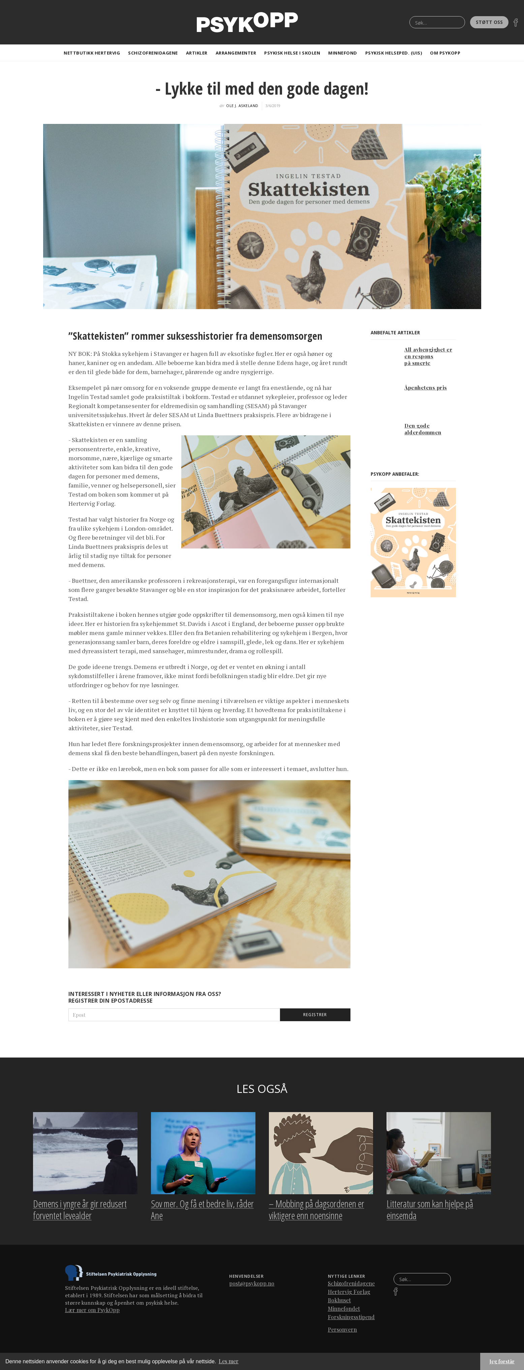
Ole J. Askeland (242, 105)
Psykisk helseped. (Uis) (393, 53)
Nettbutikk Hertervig (92, 53)
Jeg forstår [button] (502, 1361)
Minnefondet (344, 1310)
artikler (197, 53)
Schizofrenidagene (153, 53)
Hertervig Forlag (349, 1293)
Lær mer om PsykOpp (92, 1312)
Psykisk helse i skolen (292, 53)
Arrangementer (236, 53)
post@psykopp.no (252, 1285)
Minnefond (342, 53)
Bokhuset (339, 1302)
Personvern (342, 1331)
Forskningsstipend (351, 1319)
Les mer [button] (229, 1361)
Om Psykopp (445, 53)
